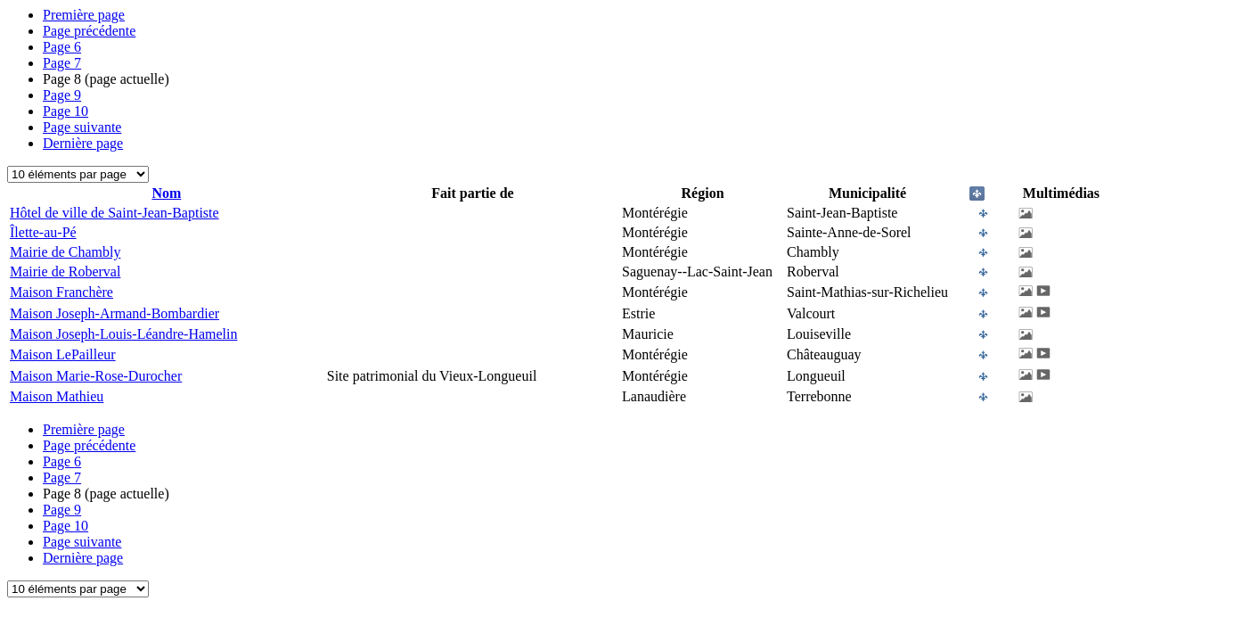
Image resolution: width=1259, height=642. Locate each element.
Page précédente (89, 30)
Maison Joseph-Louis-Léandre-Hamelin (123, 334)
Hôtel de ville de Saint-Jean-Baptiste (114, 212)
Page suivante (82, 127)
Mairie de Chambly (65, 251)
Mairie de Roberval (65, 271)
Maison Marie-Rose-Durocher (96, 375)
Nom (166, 193)
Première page (84, 14)
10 (65, 111)
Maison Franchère (61, 292)
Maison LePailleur (63, 354)
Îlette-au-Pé (43, 232)
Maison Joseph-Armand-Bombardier (114, 313)
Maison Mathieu (56, 396)
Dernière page (83, 143)
